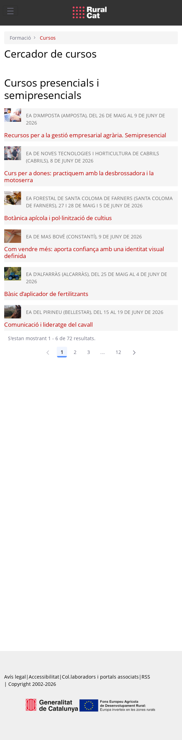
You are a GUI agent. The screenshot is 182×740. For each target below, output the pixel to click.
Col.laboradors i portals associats (100, 676)
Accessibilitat (44, 676)
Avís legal (15, 676)
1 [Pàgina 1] (62, 352)
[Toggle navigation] (10, 11)
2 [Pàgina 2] (75, 352)
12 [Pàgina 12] (118, 352)
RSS (146, 676)
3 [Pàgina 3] (88, 352)
